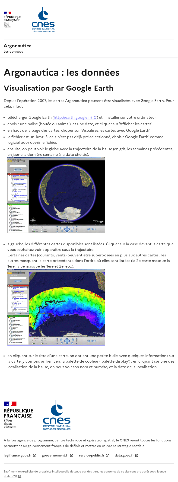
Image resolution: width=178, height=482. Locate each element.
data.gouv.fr (124, 455)
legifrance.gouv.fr (18, 455)
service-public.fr (92, 455)
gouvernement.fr (55, 455)
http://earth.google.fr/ (73, 117)
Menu (171, 6)
